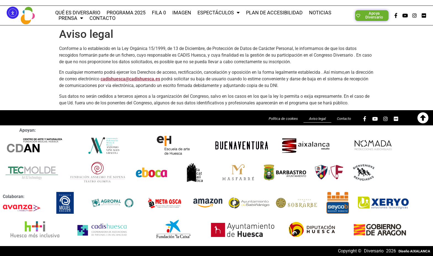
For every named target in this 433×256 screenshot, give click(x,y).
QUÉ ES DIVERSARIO (77, 12)
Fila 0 (159, 12)
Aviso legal (317, 119)
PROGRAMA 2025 (126, 12)
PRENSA (71, 18)
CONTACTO (102, 18)
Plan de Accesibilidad (274, 12)
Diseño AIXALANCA (414, 251)
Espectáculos (218, 12)
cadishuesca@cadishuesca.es (130, 78)
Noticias (320, 12)
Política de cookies (283, 119)
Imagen (181, 12)
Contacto (344, 119)
